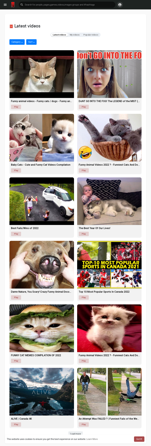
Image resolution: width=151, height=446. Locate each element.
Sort (31, 42)
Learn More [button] (92, 439)
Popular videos (90, 35)
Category (17, 42)
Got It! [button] (139, 439)
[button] (67, 5)
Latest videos (59, 35)
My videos (75, 35)
